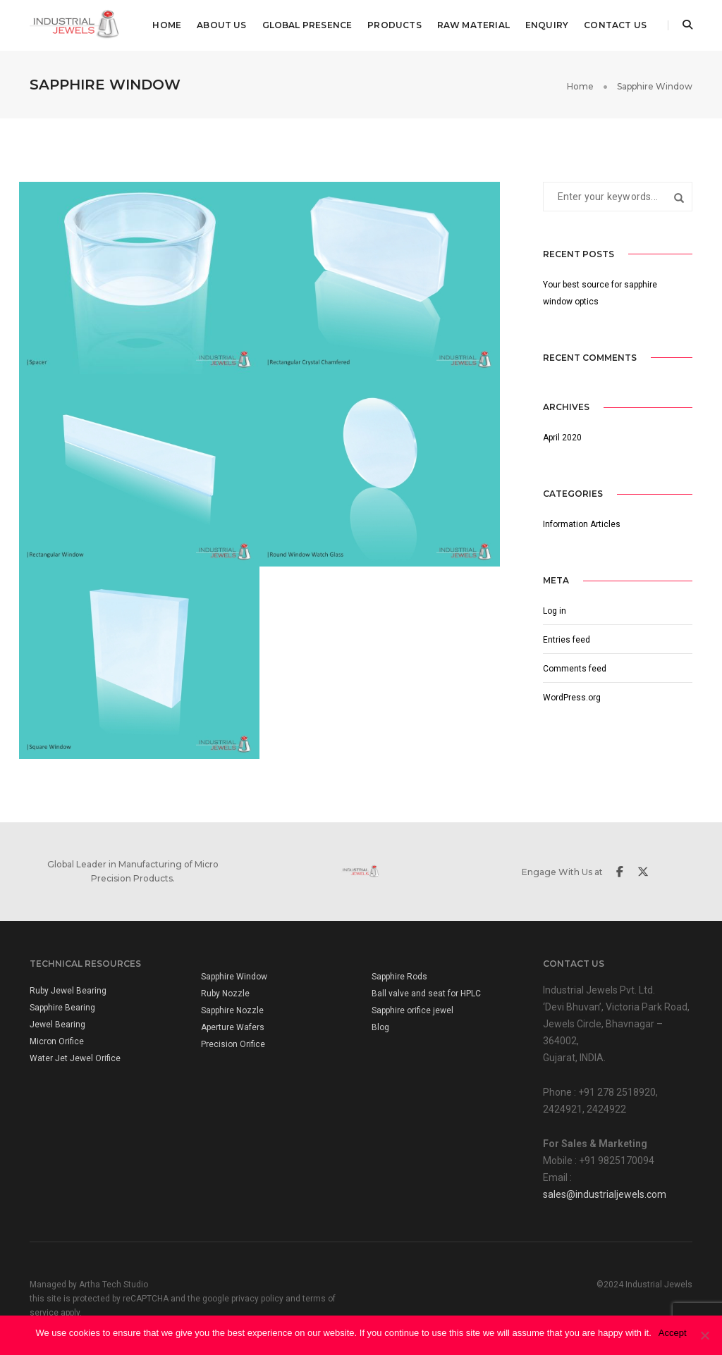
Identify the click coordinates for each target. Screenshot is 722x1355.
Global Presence (307, 25)
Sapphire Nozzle (232, 1010)
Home (166, 25)
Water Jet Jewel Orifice (75, 1058)
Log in (554, 611)
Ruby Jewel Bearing (68, 991)
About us (221, 25)
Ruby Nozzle (225, 993)
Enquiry (546, 25)
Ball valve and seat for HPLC (426, 993)
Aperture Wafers (232, 1027)
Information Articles (581, 524)
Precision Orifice (233, 1044)
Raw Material (473, 25)
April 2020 (562, 438)
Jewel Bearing (57, 1024)
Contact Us (615, 25)
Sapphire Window (234, 977)
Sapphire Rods (399, 977)
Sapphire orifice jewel (412, 1010)
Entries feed (566, 640)
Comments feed (574, 669)
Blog (380, 1027)
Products (394, 25)
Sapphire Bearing (62, 1008)
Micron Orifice (57, 1041)
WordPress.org (572, 698)
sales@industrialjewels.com (604, 1194)
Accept (673, 1333)
